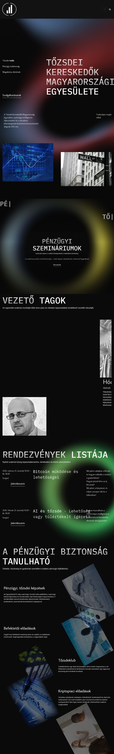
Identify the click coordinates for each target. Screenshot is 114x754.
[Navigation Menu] (105, 9)
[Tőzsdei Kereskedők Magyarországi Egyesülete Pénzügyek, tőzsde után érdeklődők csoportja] (9, 9)
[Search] (110, 9)
